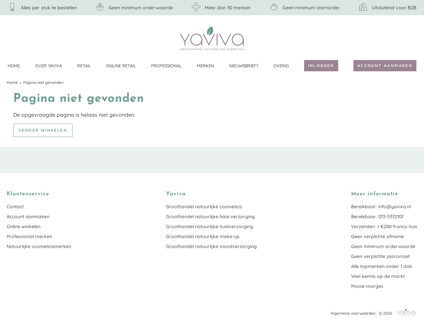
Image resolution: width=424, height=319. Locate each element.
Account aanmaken (384, 65)
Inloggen (321, 65)
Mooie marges (367, 286)
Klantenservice (412, 38)
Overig (281, 65)
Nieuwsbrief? (243, 65)
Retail (84, 65)
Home (14, 65)
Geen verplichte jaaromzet (380, 256)
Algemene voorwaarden (353, 313)
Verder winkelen (43, 130)
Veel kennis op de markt (378, 276)
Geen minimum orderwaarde (383, 246)
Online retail (121, 65)
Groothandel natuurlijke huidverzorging (209, 226)
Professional (166, 65)
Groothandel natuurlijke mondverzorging (211, 246)
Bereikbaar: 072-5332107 (377, 217)
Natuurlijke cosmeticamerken (39, 246)
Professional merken (29, 236)
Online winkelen (23, 226)
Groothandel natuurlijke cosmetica (204, 207)
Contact (15, 207)
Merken (205, 65)
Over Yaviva (48, 65)
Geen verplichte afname (377, 236)
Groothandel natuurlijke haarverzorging (210, 217)
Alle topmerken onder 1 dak (381, 266)
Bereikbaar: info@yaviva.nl (381, 207)
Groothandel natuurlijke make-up (202, 236)
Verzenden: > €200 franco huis (384, 226)
